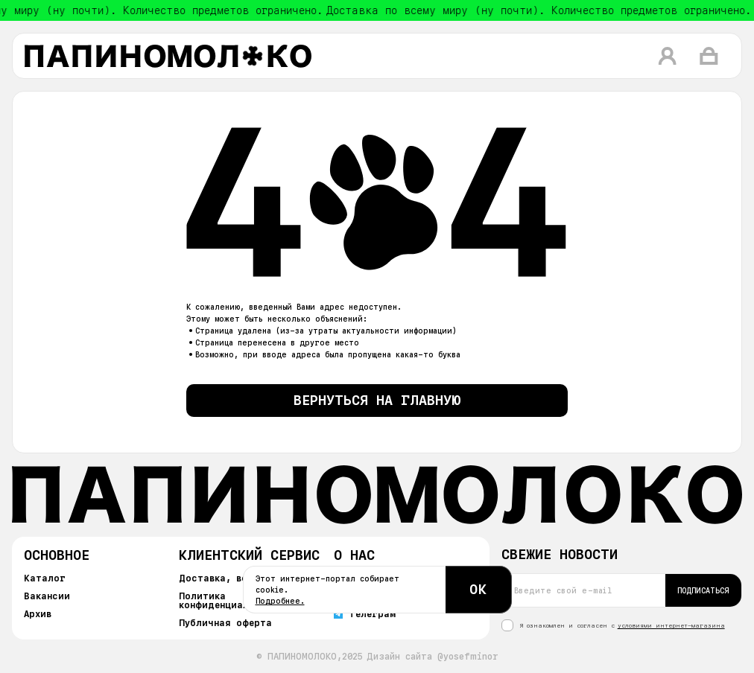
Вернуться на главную (377, 400)
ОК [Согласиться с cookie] (478, 589)
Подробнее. (280, 600)
